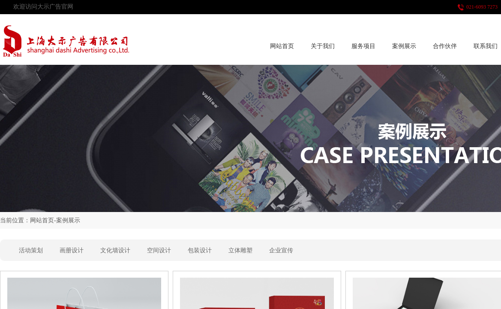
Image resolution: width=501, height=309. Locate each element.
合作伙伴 (445, 46)
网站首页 (282, 46)
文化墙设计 (115, 250)
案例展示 (404, 46)
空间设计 (159, 250)
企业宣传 (281, 250)
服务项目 (363, 46)
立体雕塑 (240, 250)
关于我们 (323, 46)
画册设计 (72, 250)
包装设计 (200, 250)
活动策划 (31, 250)
